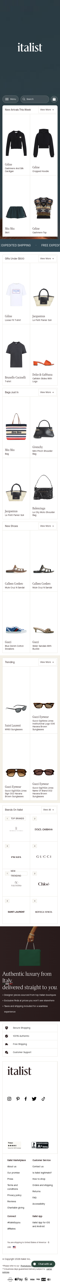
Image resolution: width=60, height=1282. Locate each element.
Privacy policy (14, 1195)
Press (10, 1179)
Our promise (13, 1172)
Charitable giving (15, 1207)
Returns (36, 1191)
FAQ (34, 1197)
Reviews (11, 1201)
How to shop (38, 1179)
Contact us (38, 1166)
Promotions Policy (28, 1266)
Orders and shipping (42, 1185)
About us (11, 1166)
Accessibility (38, 1203)
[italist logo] (30, 48)
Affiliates (11, 1228)
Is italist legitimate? (42, 1172)
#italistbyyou (13, 1222)
